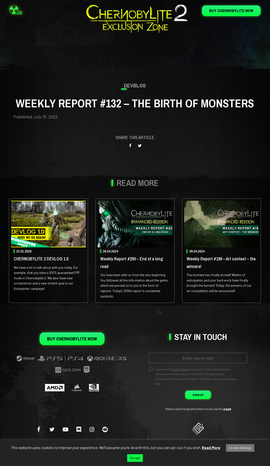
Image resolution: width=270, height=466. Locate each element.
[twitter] (52, 429)
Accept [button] (135, 458)
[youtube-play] (65, 429)
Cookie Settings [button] (240, 448)
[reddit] (105, 429)
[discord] (78, 429)
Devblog (135, 85)
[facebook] (39, 429)
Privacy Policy (179, 369)
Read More (211, 447)
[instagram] (92, 429)
